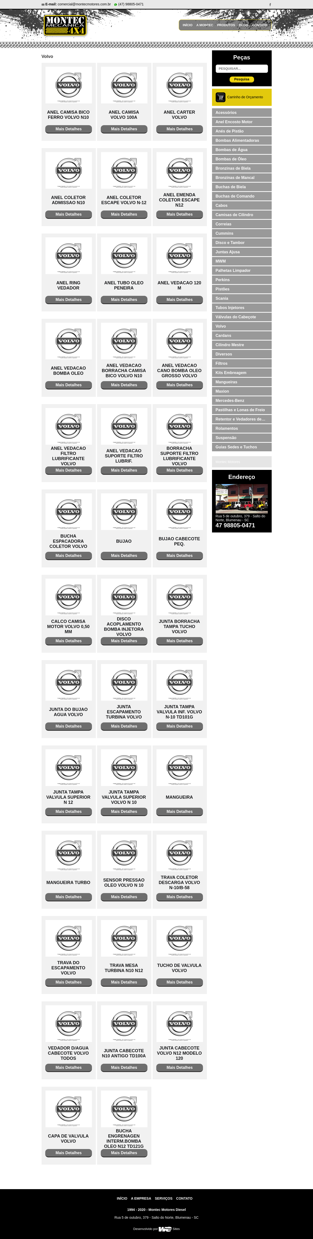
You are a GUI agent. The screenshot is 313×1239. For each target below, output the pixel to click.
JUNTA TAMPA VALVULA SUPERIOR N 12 (68, 797)
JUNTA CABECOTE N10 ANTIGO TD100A (124, 1053)
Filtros (222, 363)
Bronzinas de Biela (233, 168)
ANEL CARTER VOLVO (179, 115)
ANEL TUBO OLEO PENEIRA (124, 285)
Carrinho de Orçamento (245, 97)
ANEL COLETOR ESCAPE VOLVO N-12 (123, 200)
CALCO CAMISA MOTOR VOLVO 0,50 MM (68, 626)
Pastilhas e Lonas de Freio (240, 410)
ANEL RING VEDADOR (68, 285)
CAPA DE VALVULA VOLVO (68, 1139)
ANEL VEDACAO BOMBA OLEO (68, 371)
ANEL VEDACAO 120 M (179, 285)
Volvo (221, 326)
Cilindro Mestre (230, 345)
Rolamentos (227, 428)
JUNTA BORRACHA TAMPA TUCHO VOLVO (179, 626)
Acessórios (226, 113)
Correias (224, 224)
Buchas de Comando (235, 196)
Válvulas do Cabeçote (236, 317)
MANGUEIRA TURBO (68, 882)
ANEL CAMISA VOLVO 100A (124, 115)
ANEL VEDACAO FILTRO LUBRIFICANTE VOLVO (68, 456)
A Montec (204, 25)
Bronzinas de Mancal (235, 178)
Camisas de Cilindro (234, 215)
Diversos (224, 354)
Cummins (225, 233)
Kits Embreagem (231, 373)
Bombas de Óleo (231, 159)
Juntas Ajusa (228, 252)
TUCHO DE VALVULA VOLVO (179, 968)
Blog (243, 25)
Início (187, 25)
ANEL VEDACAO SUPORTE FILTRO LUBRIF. (124, 456)
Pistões (223, 289)
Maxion (222, 391)
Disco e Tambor (230, 243)
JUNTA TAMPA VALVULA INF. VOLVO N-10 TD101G (179, 711)
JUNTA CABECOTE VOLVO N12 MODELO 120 (179, 1053)
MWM (221, 261)
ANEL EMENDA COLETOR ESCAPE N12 (179, 200)
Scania (222, 298)
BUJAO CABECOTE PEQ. (179, 541)
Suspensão (226, 438)
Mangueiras (226, 382)
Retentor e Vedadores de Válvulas (239, 420)
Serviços (163, 1198)
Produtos (226, 25)
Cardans (223, 335)
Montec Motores (228, 462)
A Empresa (141, 1198)
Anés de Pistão (230, 131)
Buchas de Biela (231, 187)
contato (184, 1198)
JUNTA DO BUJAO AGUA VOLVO (68, 712)
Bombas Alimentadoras (237, 140)
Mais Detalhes (69, 129)
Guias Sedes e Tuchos (236, 447)
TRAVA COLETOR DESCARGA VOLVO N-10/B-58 (179, 882)
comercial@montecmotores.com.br (84, 4)
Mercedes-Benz (230, 400)
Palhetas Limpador (233, 270)
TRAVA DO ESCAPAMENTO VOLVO (68, 967)
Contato (259, 25)
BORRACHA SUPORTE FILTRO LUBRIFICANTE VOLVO (179, 456)
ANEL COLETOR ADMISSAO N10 (68, 200)
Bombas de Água (232, 150)
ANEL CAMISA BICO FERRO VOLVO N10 (68, 115)
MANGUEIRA (179, 797)
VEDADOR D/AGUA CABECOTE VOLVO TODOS (68, 1053)
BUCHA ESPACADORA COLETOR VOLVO (68, 541)
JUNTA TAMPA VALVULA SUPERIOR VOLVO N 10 (124, 797)
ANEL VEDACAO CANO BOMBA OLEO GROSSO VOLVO (179, 370)
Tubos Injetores (230, 308)
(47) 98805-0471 (129, 4)
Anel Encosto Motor (234, 122)
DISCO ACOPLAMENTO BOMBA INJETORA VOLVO (124, 627)
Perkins (223, 280)
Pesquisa (241, 79)
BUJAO (124, 541)
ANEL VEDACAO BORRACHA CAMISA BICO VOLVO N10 (124, 370)
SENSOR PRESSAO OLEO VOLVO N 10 (124, 883)
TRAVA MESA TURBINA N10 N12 (124, 968)
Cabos (222, 205)
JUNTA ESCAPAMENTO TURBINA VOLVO (124, 711)
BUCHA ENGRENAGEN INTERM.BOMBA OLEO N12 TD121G (124, 1138)
